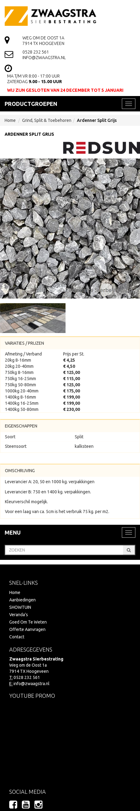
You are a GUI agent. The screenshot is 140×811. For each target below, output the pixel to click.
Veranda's (18, 614)
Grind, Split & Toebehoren (46, 120)
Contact (16, 636)
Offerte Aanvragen (27, 629)
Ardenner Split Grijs (97, 120)
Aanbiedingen (22, 599)
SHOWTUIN (20, 607)
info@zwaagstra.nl (44, 57)
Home (10, 120)
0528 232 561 (35, 52)
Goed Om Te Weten (28, 622)
